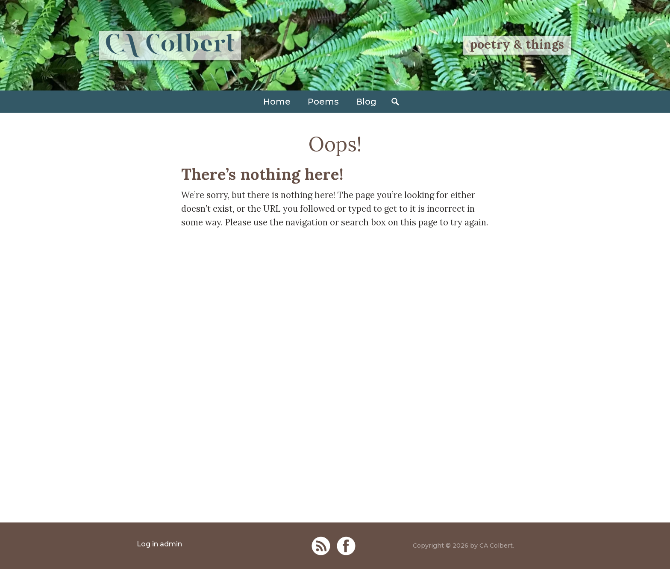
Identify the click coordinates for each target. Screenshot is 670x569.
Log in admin (159, 544)
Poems (323, 101)
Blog (366, 101)
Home (277, 101)
